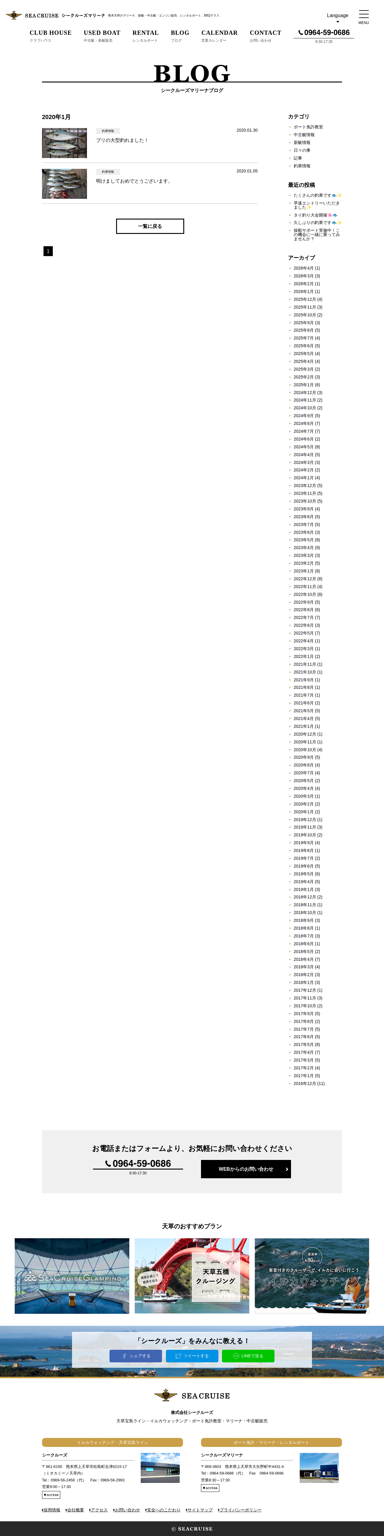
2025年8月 (304, 330)
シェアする (140, 1355)
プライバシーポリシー (241, 1510)
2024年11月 (305, 400)
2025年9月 (304, 323)
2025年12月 (305, 299)
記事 (298, 158)
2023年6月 (304, 532)
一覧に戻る (150, 226)
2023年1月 (304, 571)
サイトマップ (200, 1510)
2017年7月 (304, 1029)
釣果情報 (302, 166)
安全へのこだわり (164, 1510)
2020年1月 (304, 812)
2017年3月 (304, 1060)
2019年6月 (304, 866)
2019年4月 (304, 882)
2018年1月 (304, 982)
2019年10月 (305, 835)
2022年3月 (304, 649)
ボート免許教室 (308, 127)
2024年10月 (305, 408)
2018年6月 (304, 944)
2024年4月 (304, 455)
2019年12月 (305, 819)
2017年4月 (304, 1052)
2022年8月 (304, 610)
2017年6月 (304, 1037)
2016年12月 (305, 1083)
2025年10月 (305, 315)
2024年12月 (305, 392)
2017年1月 (304, 1076)
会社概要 (75, 1510)
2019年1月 (304, 889)
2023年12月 (305, 485)
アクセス (99, 1510)
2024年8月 (304, 423)
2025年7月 (304, 338)
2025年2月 (304, 377)
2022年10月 (305, 594)
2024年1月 (304, 478)
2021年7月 (304, 695)
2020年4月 (304, 788)
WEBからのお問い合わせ (246, 1169)
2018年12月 (305, 897)
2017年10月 (305, 1006)
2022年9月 (304, 602)
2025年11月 (305, 307)
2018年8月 (304, 928)
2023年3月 (304, 555)
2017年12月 (305, 990)
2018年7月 (304, 936)
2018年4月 (304, 959)
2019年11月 (305, 827)
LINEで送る (252, 1355)
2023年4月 (304, 547)
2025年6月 (304, 346)
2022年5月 (304, 633)
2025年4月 (304, 361)
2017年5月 (304, 1044)
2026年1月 (304, 291)
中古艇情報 (304, 135)
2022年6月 (304, 625)
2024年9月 (304, 416)
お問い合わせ (127, 1510)
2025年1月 (304, 385)
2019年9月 (304, 843)
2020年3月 (304, 796)
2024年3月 (304, 462)
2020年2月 (304, 804)
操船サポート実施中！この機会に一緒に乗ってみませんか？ (317, 234)
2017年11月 (305, 998)
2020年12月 (305, 734)
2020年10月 (305, 750)
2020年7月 (304, 773)
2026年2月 (304, 284)
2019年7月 (304, 858)
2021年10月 (305, 672)
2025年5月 (304, 353)
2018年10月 (305, 912)
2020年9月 (304, 757)
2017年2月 (304, 1068)
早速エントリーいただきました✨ (317, 205)
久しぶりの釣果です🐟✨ (318, 222)
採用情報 (52, 1510)
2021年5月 (304, 711)
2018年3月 (304, 967)
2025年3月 (304, 369)
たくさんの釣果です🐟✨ (318, 195)
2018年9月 (304, 920)
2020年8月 (304, 765)
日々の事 (302, 150)
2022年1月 (304, 656)
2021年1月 (304, 726)
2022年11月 (305, 586)
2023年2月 (304, 563)
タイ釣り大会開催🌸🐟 (316, 215)
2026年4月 (304, 268)
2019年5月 (304, 874)
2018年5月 (304, 951)
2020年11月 (305, 742)
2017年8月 (304, 1021)
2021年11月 (305, 664)
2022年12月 (305, 579)
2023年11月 (305, 493)
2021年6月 (304, 703)
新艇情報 (302, 142)
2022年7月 (304, 617)
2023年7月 (304, 524)
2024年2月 (304, 470)
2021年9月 (304, 680)
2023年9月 (304, 509)
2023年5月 (304, 540)
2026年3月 (304, 276)
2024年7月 (304, 431)
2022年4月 (304, 641)
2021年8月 (304, 687)
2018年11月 (305, 905)
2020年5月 (304, 780)
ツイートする (196, 1355)
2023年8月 (304, 517)
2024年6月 (304, 439)
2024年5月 (304, 447)
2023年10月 (305, 501)
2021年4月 (304, 718)
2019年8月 (304, 850)
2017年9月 (304, 1014)
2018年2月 (304, 975)
